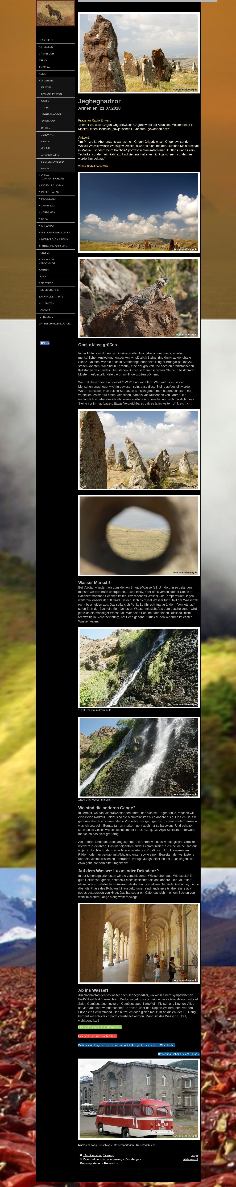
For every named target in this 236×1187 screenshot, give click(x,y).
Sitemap (108, 1155)
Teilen (45, 343)
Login (194, 1155)
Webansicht (190, 1159)
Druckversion (91, 1155)
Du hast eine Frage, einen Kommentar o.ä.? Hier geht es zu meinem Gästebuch (125, 1045)
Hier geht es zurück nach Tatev (96, 1036)
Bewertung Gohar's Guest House (177, 1053)
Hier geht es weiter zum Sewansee (98, 1026)
